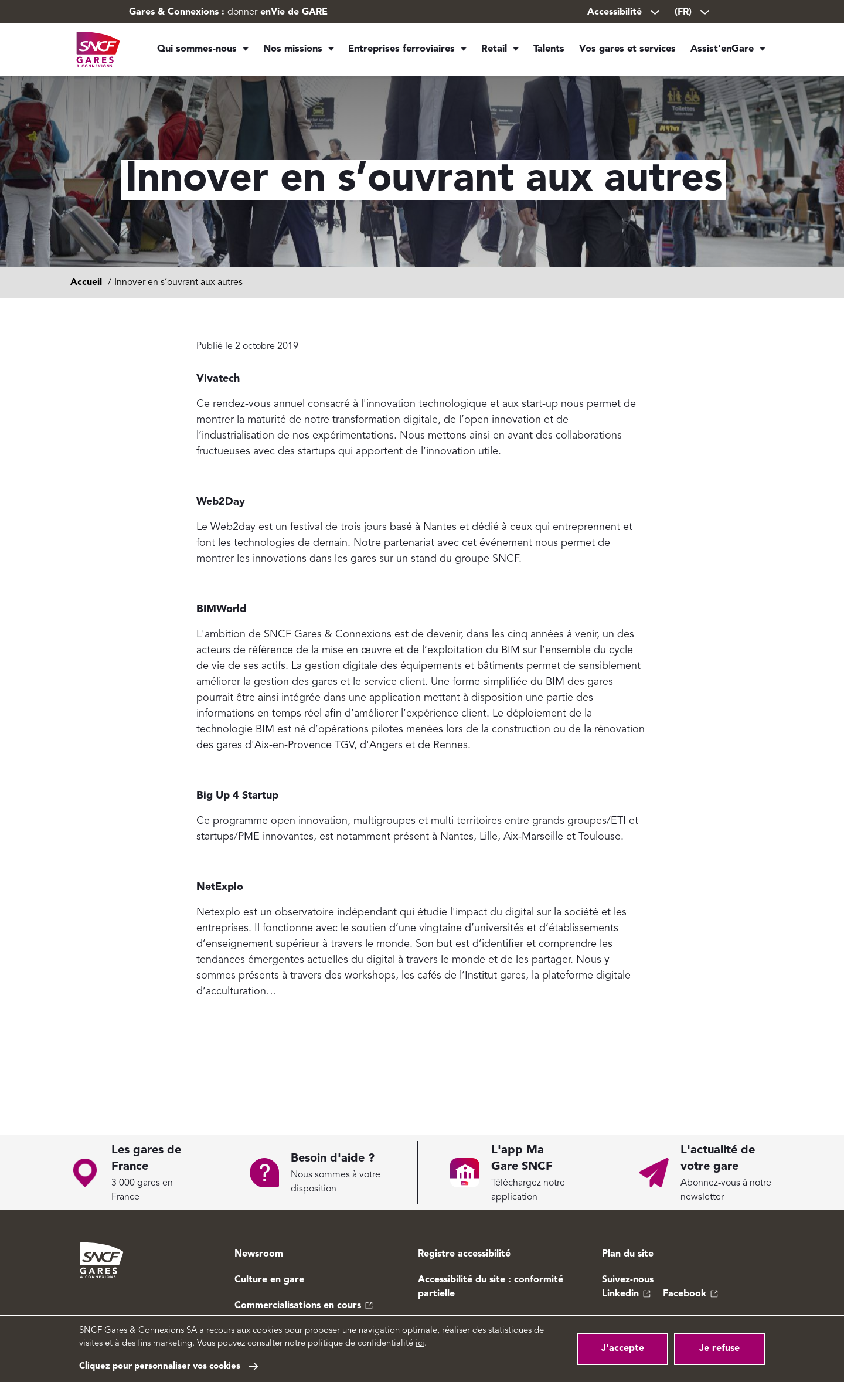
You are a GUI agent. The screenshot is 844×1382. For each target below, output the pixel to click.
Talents (550, 52)
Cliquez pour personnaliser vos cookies (159, 1366)
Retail (489, 52)
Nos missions (289, 52)
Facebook (684, 1294)
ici (420, 1343)
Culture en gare (269, 1280)
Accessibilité (624, 12)
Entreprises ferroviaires (396, 52)
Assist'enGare (722, 52)
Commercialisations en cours (297, 1305)
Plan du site (628, 1254)
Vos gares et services (631, 52)
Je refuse (719, 1348)
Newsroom (258, 1254)
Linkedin (620, 1294)
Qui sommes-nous (197, 52)
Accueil (86, 282)
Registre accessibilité (464, 1254)
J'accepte (622, 1348)
